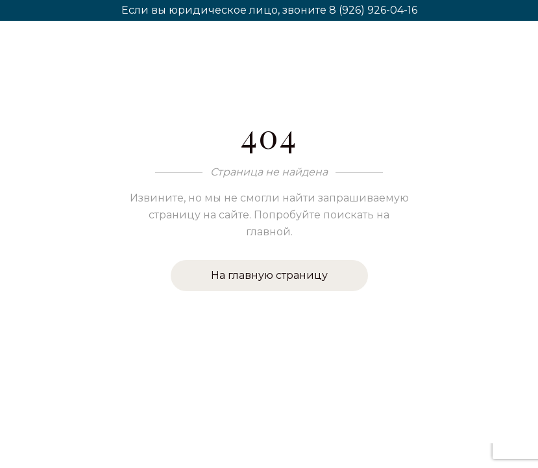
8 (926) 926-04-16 (373, 10)
